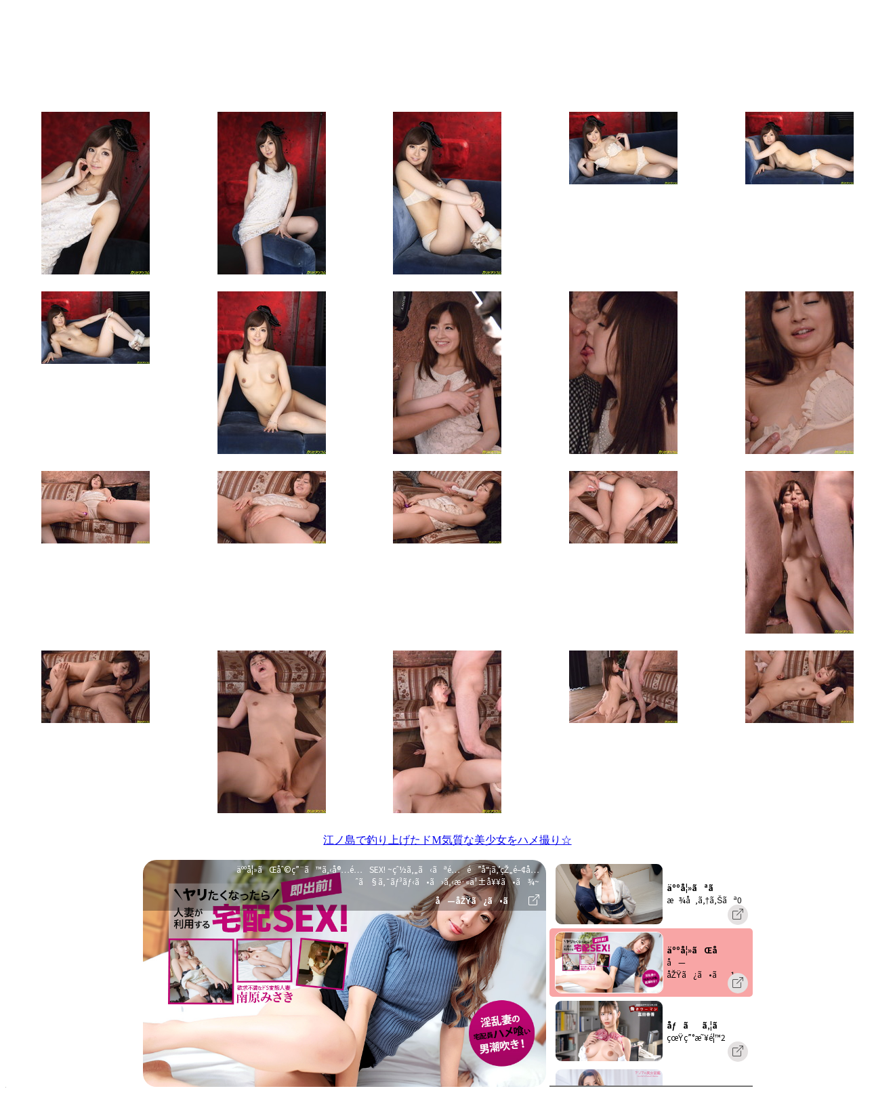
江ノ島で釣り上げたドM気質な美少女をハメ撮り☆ (447, 840)
